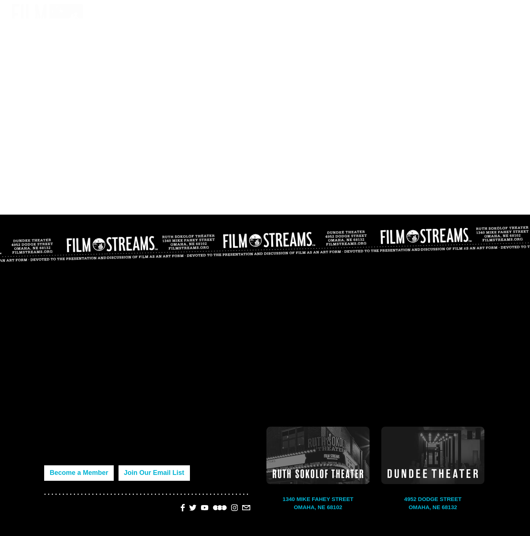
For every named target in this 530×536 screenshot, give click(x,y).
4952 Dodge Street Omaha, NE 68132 (433, 503)
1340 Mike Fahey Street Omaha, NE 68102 (318, 503)
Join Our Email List (154, 472)
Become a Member (79, 472)
